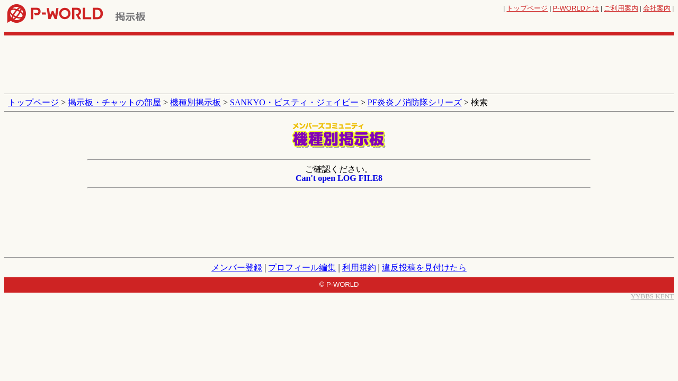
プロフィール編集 (302, 267)
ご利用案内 (621, 8)
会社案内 (657, 8)
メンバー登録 (236, 267)
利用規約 (359, 267)
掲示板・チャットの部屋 (114, 102)
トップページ (527, 8)
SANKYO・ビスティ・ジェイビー (294, 102)
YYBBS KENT (652, 296)
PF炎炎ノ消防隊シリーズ (415, 102)
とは (576, 8)
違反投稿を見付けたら (424, 267)
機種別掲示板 (195, 102)
